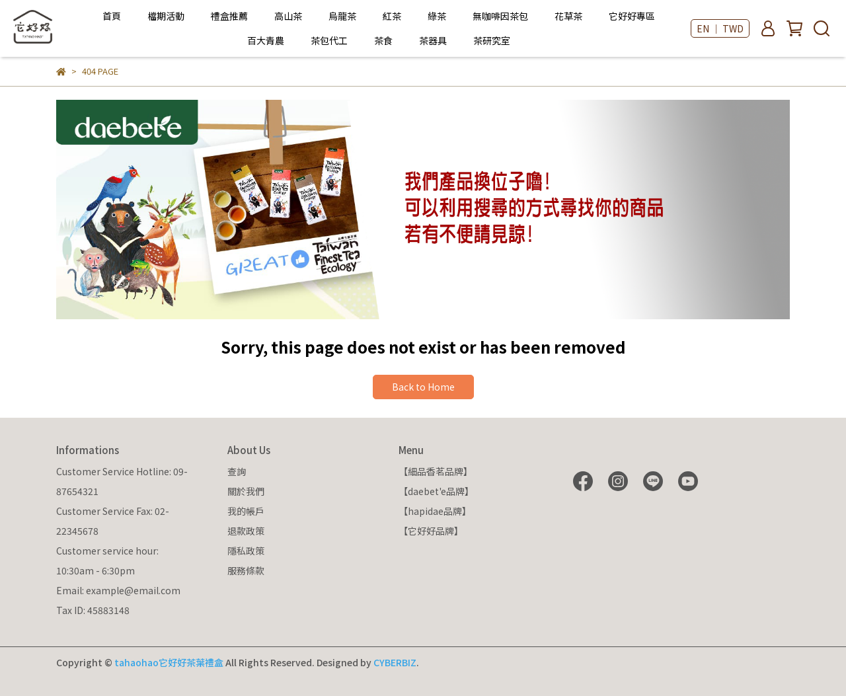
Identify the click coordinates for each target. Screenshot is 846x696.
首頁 (111, 15)
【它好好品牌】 (431, 530)
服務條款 (245, 570)
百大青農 (265, 40)
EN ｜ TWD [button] (720, 28)
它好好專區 (632, 15)
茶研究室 (491, 40)
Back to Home (423, 386)
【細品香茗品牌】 (436, 471)
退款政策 (245, 530)
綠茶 (437, 15)
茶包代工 (329, 40)
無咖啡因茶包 (500, 15)
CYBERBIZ (394, 662)
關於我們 (245, 491)
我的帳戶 (245, 511)
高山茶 (288, 15)
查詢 (236, 471)
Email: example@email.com (118, 590)
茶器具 (433, 40)
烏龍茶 (342, 15)
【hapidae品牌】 (435, 511)
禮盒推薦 (229, 15)
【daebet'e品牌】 (436, 491)
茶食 (383, 40)
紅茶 (392, 15)
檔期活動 (165, 15)
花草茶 (568, 15)
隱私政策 (245, 550)
